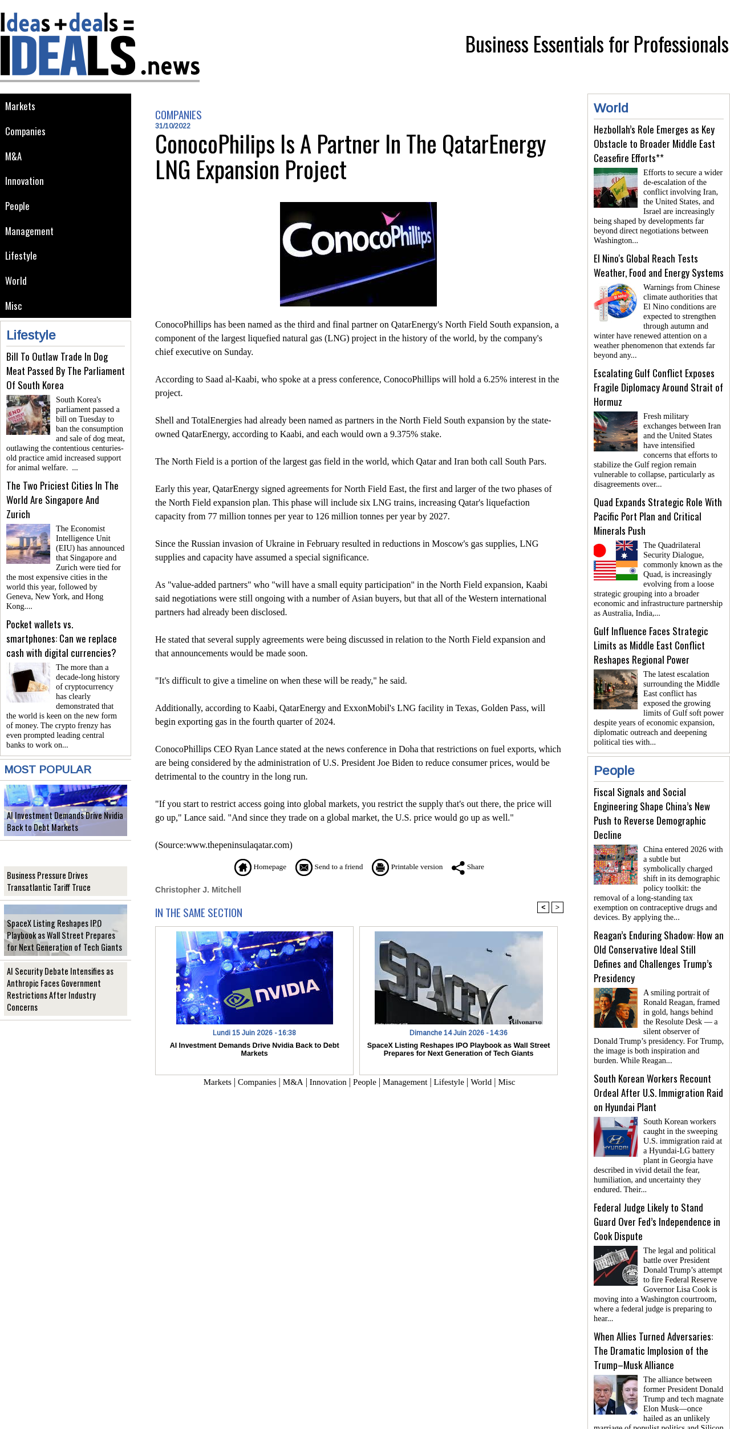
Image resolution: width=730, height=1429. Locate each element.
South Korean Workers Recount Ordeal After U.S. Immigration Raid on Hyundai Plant (658, 1060)
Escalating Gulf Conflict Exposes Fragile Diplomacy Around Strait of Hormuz (658, 378)
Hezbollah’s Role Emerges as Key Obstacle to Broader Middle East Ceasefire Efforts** (654, 143)
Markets (21, 106)
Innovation (25, 183)
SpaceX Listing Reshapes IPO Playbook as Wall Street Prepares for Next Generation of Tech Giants (64, 918)
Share (482, 866)
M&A (14, 158)
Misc (14, 312)
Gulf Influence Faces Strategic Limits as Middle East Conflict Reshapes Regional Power (651, 626)
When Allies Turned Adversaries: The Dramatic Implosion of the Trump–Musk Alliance (653, 1309)
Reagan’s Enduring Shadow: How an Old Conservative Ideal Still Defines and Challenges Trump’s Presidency (659, 929)
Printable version (414, 866)
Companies (26, 132)
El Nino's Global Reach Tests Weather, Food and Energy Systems (659, 261)
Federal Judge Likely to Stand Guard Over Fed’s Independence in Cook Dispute (657, 1185)
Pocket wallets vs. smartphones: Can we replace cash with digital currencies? (61, 626)
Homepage (247, 866)
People (18, 209)
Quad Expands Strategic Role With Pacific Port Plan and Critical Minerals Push (658, 502)
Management (30, 235)
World (16, 286)
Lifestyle (22, 260)
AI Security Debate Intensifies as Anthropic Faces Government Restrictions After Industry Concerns (62, 978)
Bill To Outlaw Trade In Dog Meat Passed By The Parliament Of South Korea (65, 377)
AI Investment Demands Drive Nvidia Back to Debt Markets (60, 804)
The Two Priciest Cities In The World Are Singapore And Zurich (62, 502)
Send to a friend (325, 866)
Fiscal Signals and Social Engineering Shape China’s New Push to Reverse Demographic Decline (652, 790)
